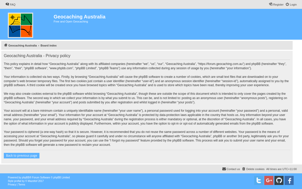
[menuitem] (10, 5)
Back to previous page (21, 155)
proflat (17, 181)
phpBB (26, 177)
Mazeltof (32, 181)
